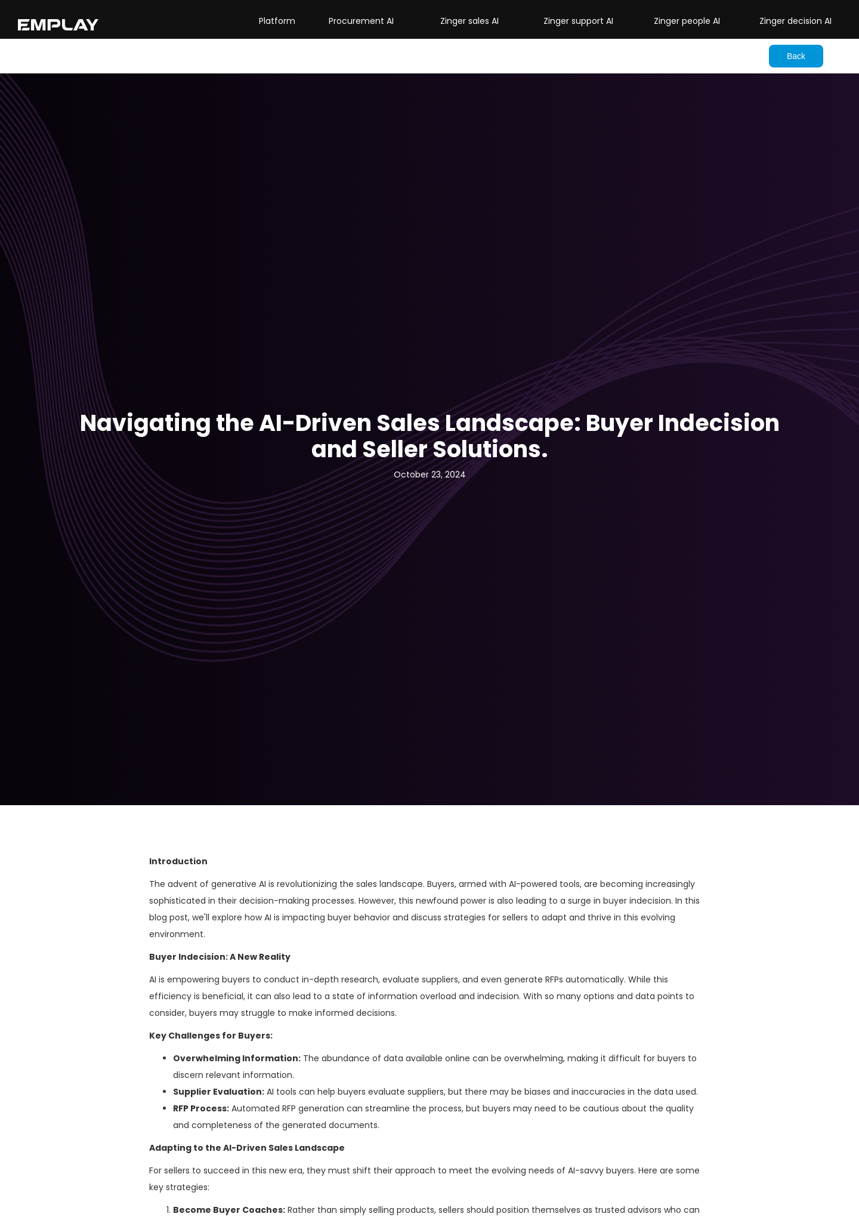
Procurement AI (361, 21)
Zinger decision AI (795, 21)
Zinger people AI (687, 21)
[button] (228, 21)
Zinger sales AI (469, 21)
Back (796, 56)
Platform (277, 21)
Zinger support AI (578, 21)
